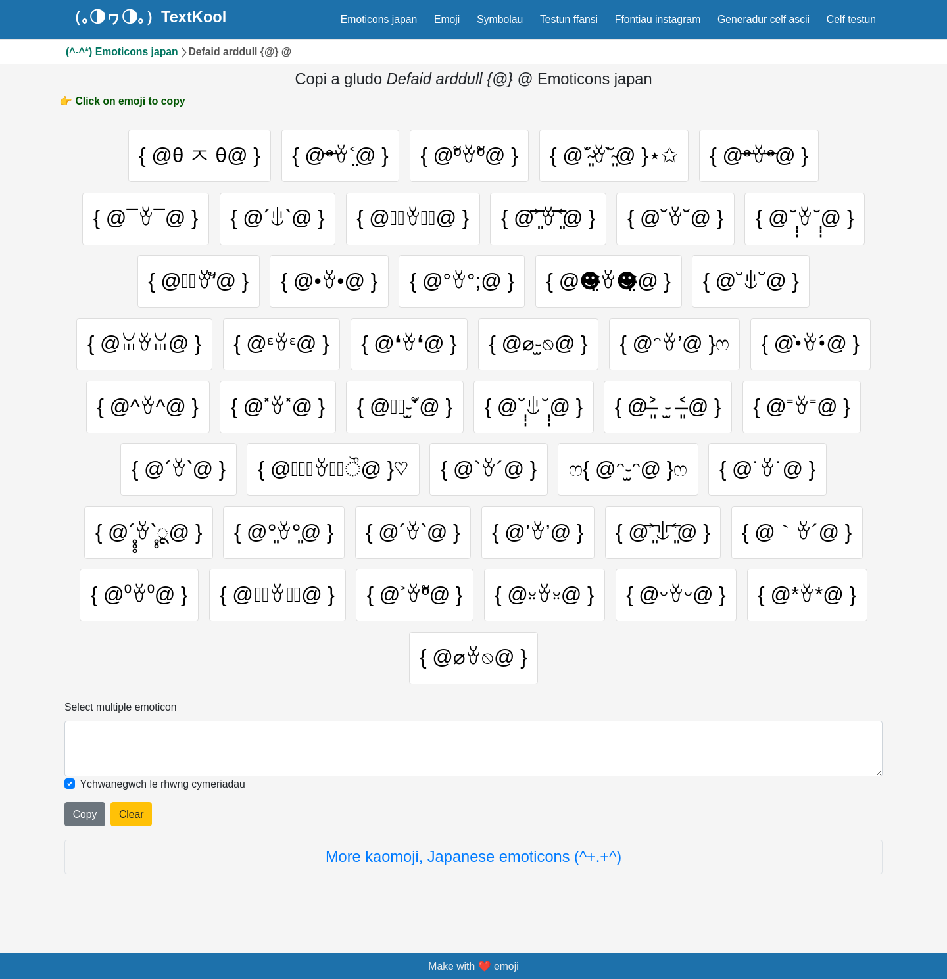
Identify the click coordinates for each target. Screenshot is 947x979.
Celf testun (851, 19)
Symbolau (500, 19)
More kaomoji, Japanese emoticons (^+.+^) (473, 862)
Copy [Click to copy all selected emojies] (85, 820)
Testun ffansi (569, 19)
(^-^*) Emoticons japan (122, 51)
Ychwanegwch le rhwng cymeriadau (162, 790)
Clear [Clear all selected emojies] (131, 820)
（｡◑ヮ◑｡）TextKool (146, 18)
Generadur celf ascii (763, 19)
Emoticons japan (379, 19)
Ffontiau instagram (657, 19)
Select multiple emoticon (120, 713)
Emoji (447, 19)
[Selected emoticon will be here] (473, 754)
